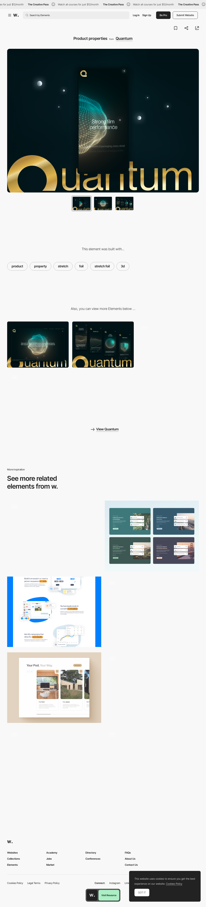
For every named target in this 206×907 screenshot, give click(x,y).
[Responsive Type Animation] (152, 687)
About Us (130, 858)
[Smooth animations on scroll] (168, 345)
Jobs (49, 858)
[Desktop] (38, 345)
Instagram (114, 882)
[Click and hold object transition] (152, 610)
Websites (12, 852)
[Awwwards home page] (92, 895)
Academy (51, 852)
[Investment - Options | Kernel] (152, 536)
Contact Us (131, 864)
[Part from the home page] (54, 612)
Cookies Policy (15, 882)
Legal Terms (33, 882)
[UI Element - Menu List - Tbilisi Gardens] (54, 534)
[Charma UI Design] (152, 763)
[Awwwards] (16, 15)
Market (50, 864)
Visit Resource (108, 895)
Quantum (124, 38)
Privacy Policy (52, 882)
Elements (12, 864)
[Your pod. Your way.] (54, 687)
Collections (13, 858)
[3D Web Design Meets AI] (54, 763)
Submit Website (185, 15)
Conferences (92, 858)
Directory (90, 852)
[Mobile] (103, 345)
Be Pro (163, 15)
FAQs (128, 852)
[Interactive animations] (38, 394)
